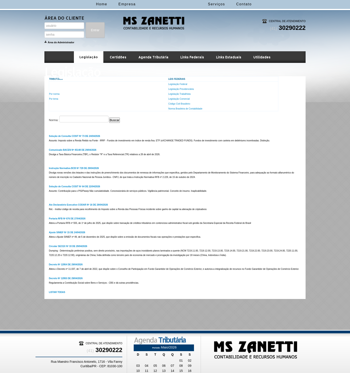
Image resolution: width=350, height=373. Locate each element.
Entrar (95, 30)
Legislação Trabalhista (179, 94)
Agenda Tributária (153, 57)
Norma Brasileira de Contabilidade (185, 108)
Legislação (88, 57)
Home (83, 4)
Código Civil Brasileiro (179, 104)
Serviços (234, 4)
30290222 (288, 28)
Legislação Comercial (179, 99)
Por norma (54, 94)
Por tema (53, 99)
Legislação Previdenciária (181, 89)
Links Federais (192, 57)
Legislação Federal (177, 84)
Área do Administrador (61, 42)
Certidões (118, 57)
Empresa (108, 4)
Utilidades (262, 57)
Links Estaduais (228, 57)
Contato (262, 4)
